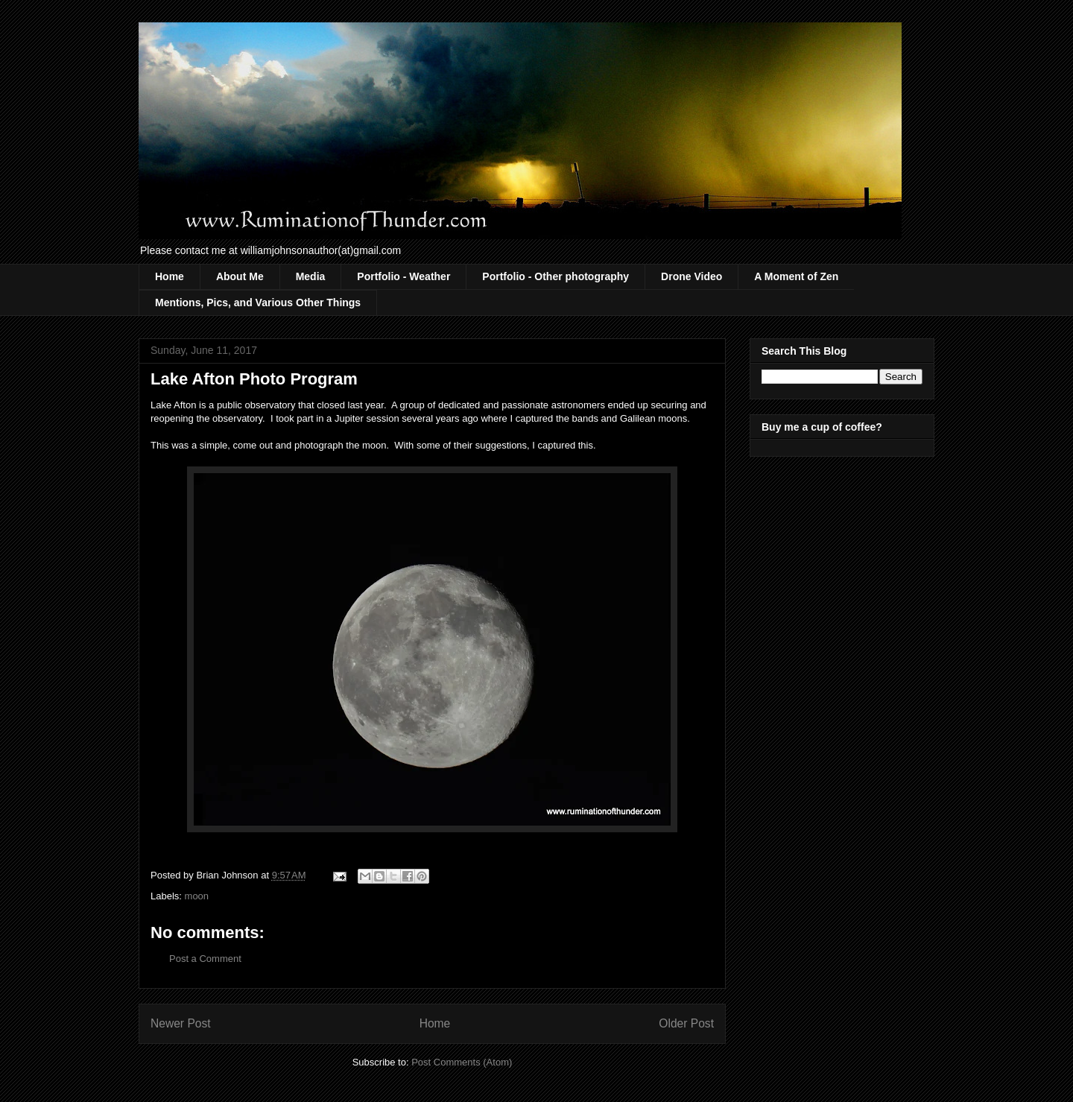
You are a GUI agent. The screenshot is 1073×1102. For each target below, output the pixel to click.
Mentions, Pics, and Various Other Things (258, 302)
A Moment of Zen (796, 276)
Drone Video (691, 276)
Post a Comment (205, 958)
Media (311, 276)
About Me (240, 276)
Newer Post (181, 1023)
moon (197, 896)
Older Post (686, 1023)
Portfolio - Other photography (555, 276)
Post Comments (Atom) (461, 1062)
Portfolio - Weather (403, 276)
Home (169, 276)
